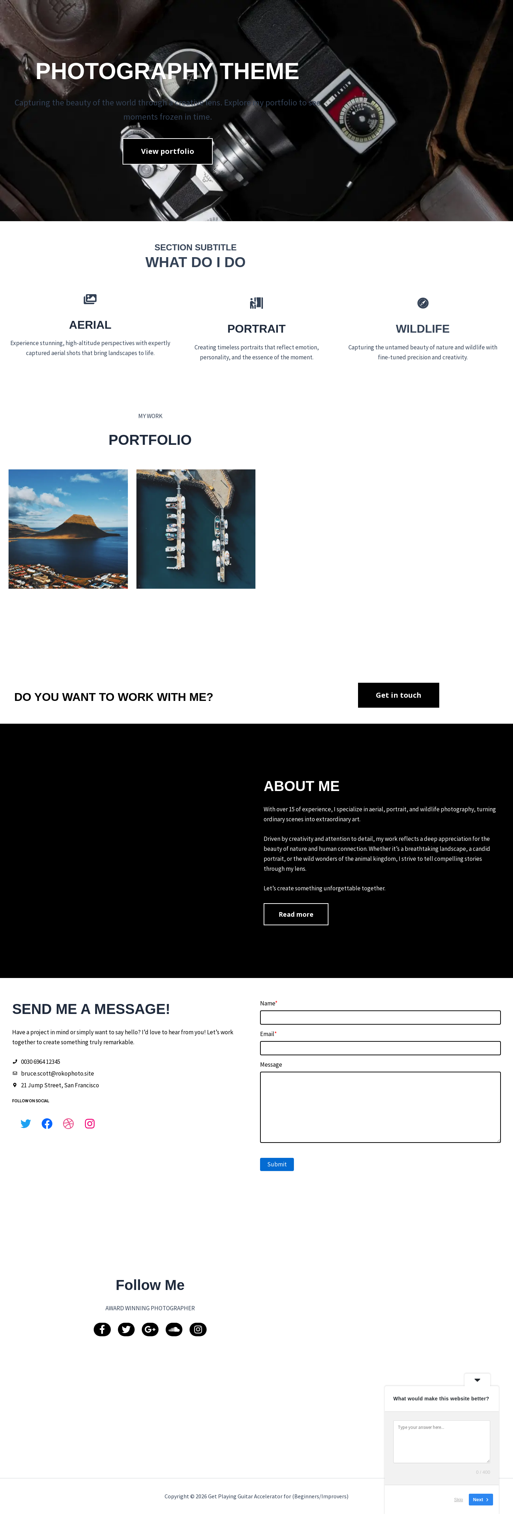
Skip (458, 1499)
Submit (282, 1268)
